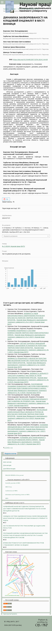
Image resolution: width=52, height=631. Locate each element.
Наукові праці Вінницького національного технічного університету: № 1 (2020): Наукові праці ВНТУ (28, 403)
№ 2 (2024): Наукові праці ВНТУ (28, 9)
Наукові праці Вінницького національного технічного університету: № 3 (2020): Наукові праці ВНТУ (27, 391)
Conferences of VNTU (11, 491)
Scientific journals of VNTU (12, 483)
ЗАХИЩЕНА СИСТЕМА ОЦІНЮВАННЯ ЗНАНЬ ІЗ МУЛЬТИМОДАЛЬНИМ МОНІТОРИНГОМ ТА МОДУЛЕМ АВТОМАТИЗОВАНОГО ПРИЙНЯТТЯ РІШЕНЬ (25, 518)
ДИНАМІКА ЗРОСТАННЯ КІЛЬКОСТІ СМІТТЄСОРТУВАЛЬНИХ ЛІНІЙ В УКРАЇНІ (27, 439)
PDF (7, 199)
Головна (6, 9)
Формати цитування (10, 236)
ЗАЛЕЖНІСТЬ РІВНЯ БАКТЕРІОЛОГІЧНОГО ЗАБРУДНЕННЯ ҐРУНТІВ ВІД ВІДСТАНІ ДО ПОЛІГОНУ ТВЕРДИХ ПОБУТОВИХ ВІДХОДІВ (26, 316)
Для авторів (7, 465)
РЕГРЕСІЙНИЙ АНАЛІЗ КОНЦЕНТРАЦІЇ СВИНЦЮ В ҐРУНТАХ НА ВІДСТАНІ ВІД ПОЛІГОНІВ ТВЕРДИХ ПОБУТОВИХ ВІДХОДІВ (27, 413)
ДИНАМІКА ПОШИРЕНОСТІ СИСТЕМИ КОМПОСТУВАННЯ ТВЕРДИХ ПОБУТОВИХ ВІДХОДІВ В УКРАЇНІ (28, 333)
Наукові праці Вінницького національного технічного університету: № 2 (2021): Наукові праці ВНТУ (27, 322)
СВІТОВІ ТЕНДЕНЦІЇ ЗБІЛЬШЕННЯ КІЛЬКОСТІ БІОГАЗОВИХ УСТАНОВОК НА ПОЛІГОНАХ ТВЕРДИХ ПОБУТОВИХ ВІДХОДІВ (27, 345)
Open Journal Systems (10, 614)
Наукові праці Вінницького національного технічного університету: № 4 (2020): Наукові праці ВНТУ (27, 365)
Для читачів (7, 462)
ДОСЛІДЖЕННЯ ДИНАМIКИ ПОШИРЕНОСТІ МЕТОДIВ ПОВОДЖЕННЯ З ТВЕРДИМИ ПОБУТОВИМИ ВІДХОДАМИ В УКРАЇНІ (28, 386)
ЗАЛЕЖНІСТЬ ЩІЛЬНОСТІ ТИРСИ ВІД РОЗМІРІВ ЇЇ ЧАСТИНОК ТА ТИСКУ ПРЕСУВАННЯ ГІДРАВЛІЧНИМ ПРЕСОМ (28, 375)
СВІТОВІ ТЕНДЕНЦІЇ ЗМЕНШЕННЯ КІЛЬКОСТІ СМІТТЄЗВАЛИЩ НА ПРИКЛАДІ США (28, 400)
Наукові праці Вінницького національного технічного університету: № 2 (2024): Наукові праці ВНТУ (28, 380)
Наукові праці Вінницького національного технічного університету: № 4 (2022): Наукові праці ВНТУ (27, 418)
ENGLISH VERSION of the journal (14, 475)
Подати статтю (10, 454)
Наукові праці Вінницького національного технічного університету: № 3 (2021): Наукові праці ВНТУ (26, 337)
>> (12, 448)
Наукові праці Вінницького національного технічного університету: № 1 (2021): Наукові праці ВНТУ (28, 350)
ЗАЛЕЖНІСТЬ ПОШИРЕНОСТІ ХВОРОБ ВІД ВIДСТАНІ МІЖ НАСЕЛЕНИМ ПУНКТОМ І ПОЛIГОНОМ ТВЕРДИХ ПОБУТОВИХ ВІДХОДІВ (27, 360)
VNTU (6, 498)
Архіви (13, 9)
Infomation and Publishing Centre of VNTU (17, 494)
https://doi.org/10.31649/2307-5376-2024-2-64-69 (30, 60)
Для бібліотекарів (9, 469)
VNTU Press (8, 487)
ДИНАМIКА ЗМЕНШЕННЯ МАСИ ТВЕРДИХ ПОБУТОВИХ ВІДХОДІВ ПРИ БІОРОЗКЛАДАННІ (28, 427)
